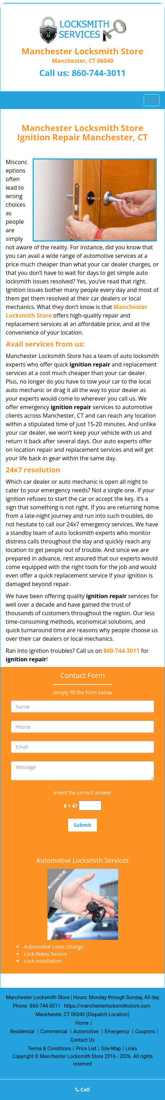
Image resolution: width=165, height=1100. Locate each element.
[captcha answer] (90, 806)
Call (82, 1089)
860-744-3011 (99, 72)
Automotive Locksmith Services (82, 860)
